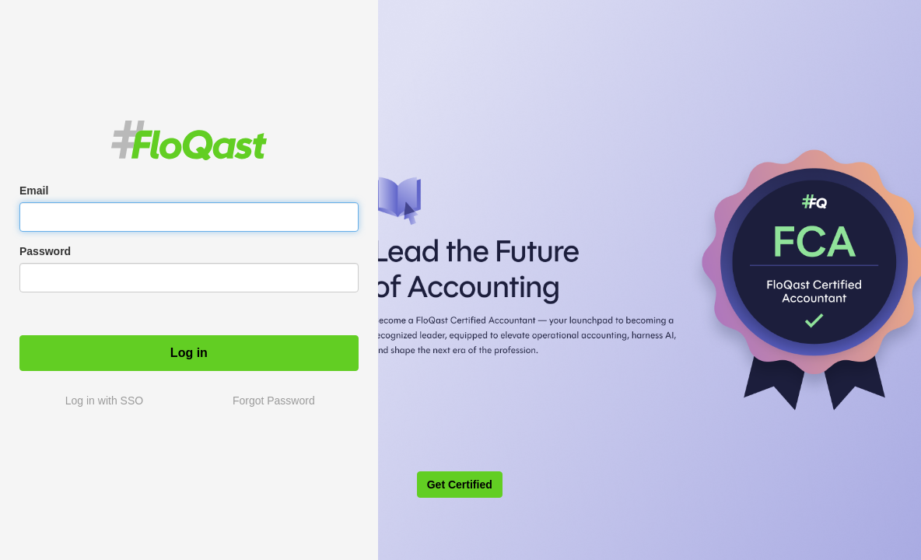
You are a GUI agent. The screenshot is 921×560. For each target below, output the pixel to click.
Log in (189, 352)
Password (45, 251)
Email (33, 190)
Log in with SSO (104, 400)
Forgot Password (274, 400)
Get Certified (459, 484)
